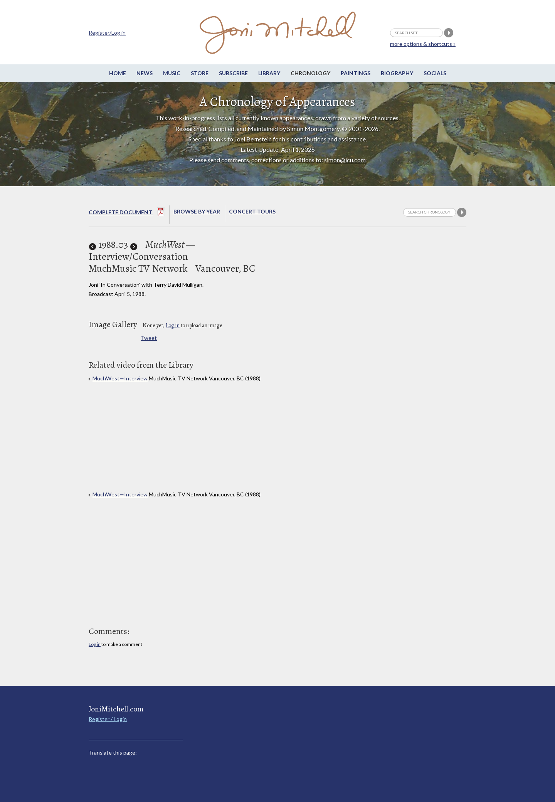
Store (200, 73)
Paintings (355, 73)
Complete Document (127, 213)
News (144, 73)
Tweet (149, 338)
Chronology (310, 73)
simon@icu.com (345, 159)
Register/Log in (107, 32)
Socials (435, 73)
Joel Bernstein (253, 139)
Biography (397, 73)
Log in (173, 325)
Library (269, 73)
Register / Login (108, 719)
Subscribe (233, 73)
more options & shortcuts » (423, 43)
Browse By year (196, 211)
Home (117, 73)
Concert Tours (252, 211)
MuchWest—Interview (120, 378)
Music (171, 73)
